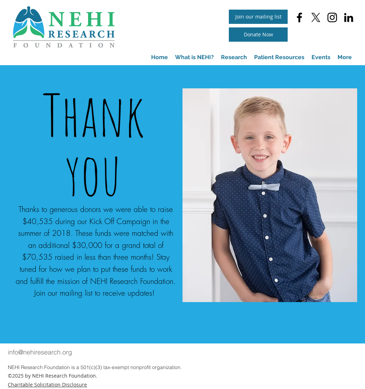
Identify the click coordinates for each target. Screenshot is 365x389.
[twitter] (315, 17)
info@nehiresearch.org (40, 352)
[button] (279, 57)
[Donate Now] (258, 34)
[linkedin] (348, 17)
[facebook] (299, 17)
